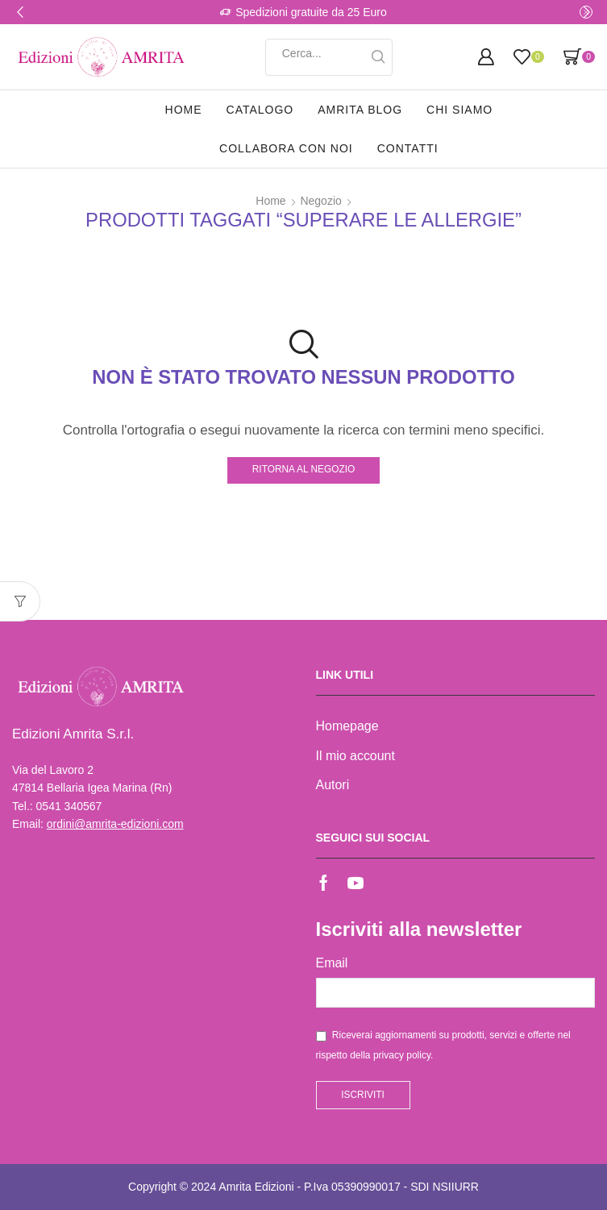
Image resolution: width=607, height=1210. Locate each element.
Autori (333, 785)
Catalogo (260, 109)
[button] (20, 12)
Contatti (408, 148)
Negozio (320, 200)
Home (183, 109)
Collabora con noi (286, 148)
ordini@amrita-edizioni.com (115, 823)
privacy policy (401, 1055)
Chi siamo (459, 109)
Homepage (347, 726)
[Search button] (378, 57)
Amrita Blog (360, 109)
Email (332, 963)
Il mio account (355, 756)
